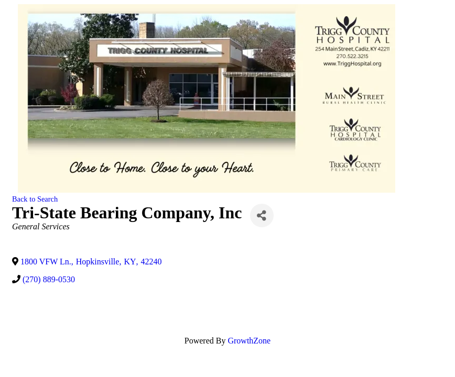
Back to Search (35, 199)
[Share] (262, 215)
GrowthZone (249, 340)
